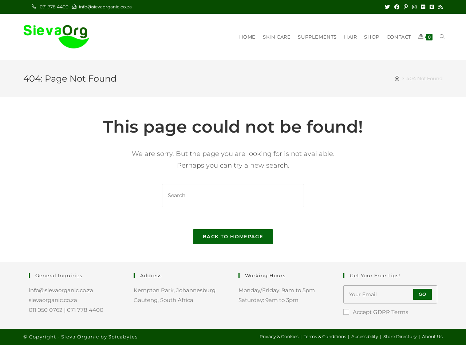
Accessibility (364, 336)
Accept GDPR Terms (375, 312)
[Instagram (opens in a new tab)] (414, 7)
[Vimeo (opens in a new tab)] (431, 7)
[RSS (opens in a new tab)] (439, 7)
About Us (432, 336)
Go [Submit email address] (422, 294)
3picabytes (123, 337)
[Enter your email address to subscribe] (390, 294)
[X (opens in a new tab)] (387, 7)
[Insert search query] (233, 195)
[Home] (397, 78)
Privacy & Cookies (279, 336)
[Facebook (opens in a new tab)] (397, 7)
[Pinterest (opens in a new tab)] (406, 7)
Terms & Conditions (325, 336)
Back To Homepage (233, 236)
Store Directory (400, 336)
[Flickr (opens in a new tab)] (423, 7)
